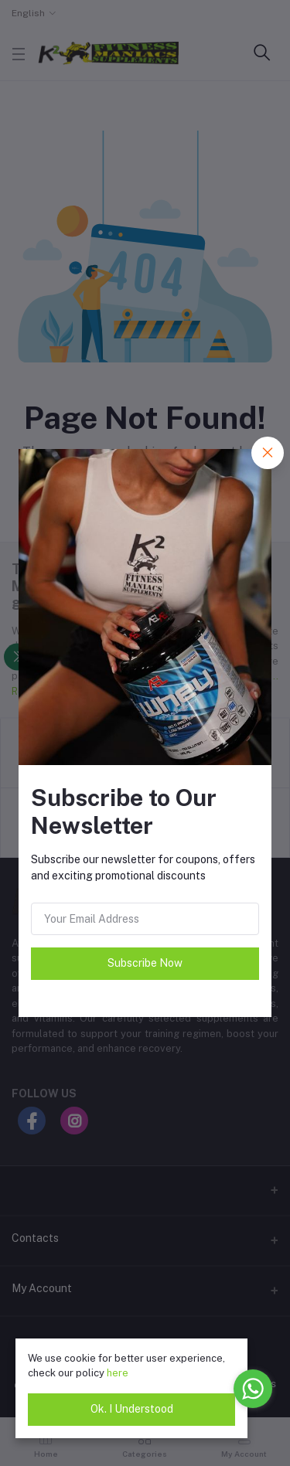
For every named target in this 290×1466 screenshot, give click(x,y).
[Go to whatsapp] (253, 1388)
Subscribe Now (145, 963)
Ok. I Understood (131, 1409)
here (117, 1373)
